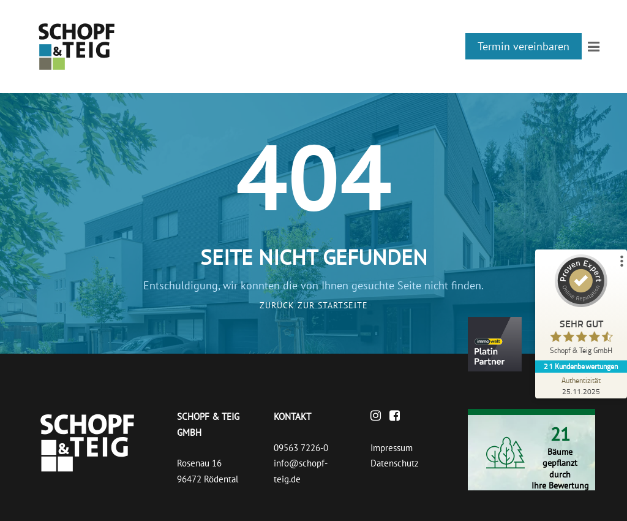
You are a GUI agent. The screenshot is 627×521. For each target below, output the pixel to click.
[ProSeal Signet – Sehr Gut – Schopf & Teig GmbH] (581, 307)
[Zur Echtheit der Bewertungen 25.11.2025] (581, 385)
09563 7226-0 (301, 448)
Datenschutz (394, 463)
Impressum (391, 448)
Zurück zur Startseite (314, 305)
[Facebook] (397, 416)
